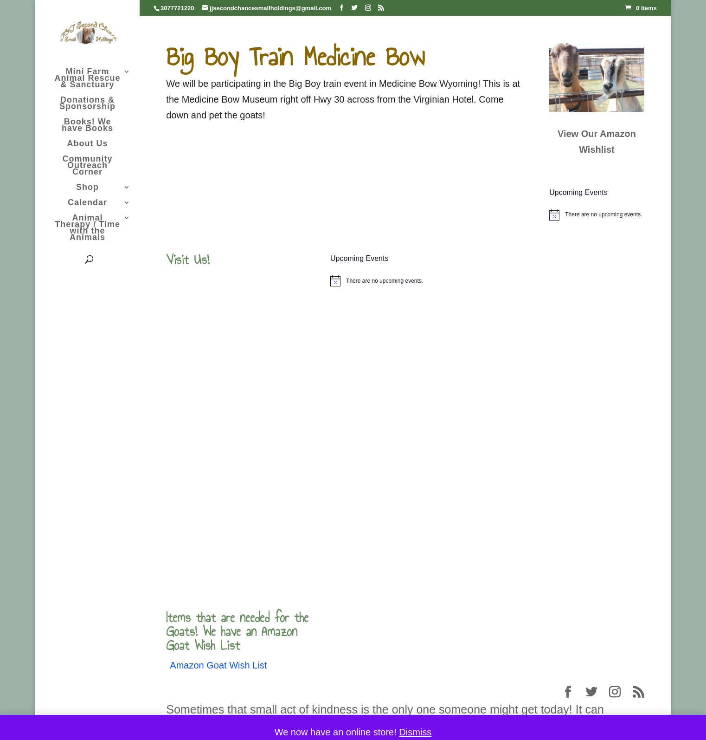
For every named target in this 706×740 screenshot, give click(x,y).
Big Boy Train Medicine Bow (295, 57)
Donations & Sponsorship (87, 104)
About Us (87, 144)
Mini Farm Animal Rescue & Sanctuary (88, 78)
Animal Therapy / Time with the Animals (87, 228)
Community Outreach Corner (88, 166)
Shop (87, 188)
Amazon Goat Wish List (218, 665)
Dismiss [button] (415, 732)
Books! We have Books (87, 125)
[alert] (596, 215)
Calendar (87, 203)
